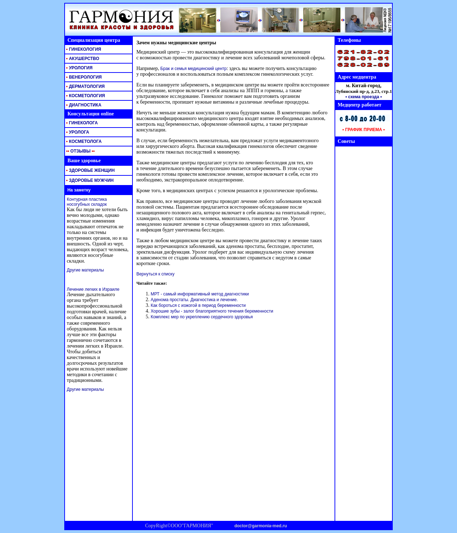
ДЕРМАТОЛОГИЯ (85, 86)
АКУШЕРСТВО (82, 58)
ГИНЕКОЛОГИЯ (83, 49)
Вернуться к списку (155, 274)
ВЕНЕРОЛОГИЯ (83, 77)
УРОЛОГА (77, 132)
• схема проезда (362, 96)
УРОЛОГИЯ (78, 67)
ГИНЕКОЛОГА (81, 122)
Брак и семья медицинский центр (193, 68)
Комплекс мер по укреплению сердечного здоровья (202, 316)
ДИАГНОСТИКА (83, 105)
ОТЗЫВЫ (80, 151)
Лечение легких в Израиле (93, 289)
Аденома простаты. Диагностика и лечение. (194, 299)
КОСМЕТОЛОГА (83, 141)
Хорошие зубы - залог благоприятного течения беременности (212, 311)
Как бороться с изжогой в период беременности (198, 305)
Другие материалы (85, 270)
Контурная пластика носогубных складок (87, 202)
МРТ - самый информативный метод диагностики (200, 294)
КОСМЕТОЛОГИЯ (85, 95)
